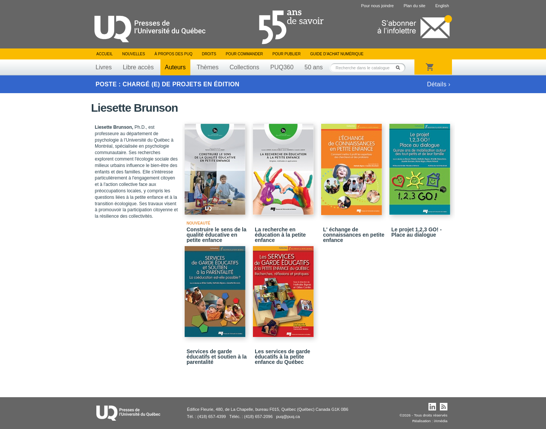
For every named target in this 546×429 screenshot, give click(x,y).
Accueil (104, 54)
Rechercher (400, 67)
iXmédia (440, 421)
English (442, 5)
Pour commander (244, 54)
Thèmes (208, 67)
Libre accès (138, 67)
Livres (104, 67)
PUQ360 (281, 67)
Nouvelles (133, 54)
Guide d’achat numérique (337, 54)
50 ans (313, 67)
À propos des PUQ (173, 54)
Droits (209, 54)
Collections (244, 67)
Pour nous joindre (377, 5)
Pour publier (287, 54)
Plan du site (414, 5)
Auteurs (175, 67)
